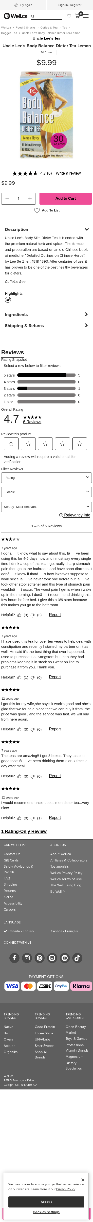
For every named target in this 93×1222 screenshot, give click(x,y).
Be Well (57, 891)
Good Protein (45, 1026)
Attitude (10, 1045)
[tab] (46, 229)
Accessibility (13, 903)
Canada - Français (64, 931)
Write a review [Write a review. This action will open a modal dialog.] (68, 173)
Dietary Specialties (74, 1065)
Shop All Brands (41, 1054)
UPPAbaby (43, 1039)
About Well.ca (60, 854)
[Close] (82, 1180)
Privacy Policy (65, 1189)
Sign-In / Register (69, 4)
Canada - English (21, 931)
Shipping (10, 884)
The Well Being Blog (65, 885)
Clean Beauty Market (76, 1029)
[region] (46, 1196)
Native (8, 1026)
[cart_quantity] (18, 198)
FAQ (7, 878)
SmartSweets (45, 1045)
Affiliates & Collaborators (69, 860)
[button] (7, 198)
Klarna (8, 897)
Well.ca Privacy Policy (66, 872)
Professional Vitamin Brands (77, 1047)
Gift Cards (11, 860)
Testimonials (59, 866)
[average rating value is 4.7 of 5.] (29, 173)
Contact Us (12, 854)
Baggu (9, 1033)
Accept (46, 1201)
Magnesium (74, 1056)
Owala (8, 1039)
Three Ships (44, 1033)
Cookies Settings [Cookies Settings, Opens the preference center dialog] (46, 1212)
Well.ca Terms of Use (66, 879)
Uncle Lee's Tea (46, 38)
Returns (10, 890)
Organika (11, 1052)
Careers (10, 909)
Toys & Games (76, 1038)
